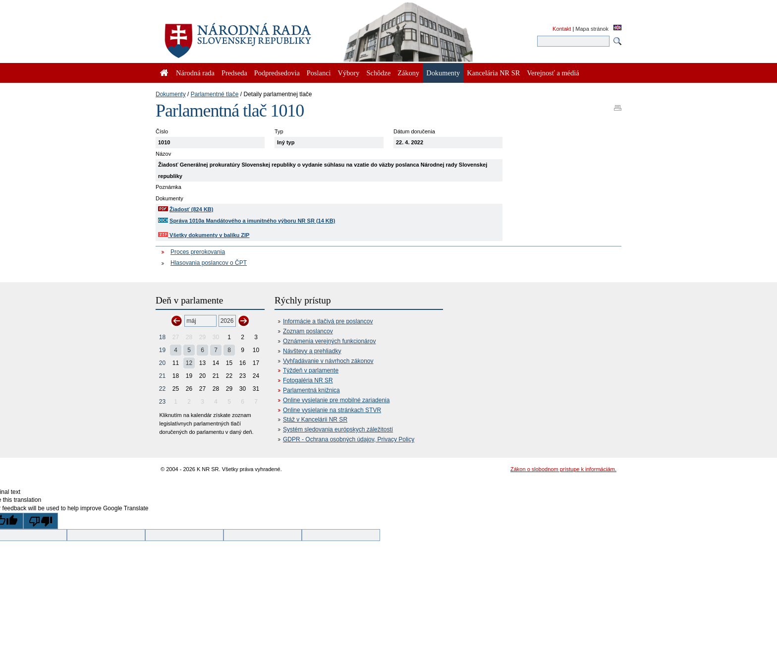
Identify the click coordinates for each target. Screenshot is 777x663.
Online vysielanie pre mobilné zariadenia (336, 400)
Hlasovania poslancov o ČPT (208, 262)
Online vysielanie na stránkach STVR (332, 410)
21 (162, 375)
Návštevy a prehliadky (312, 351)
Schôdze (379, 73)
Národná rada (195, 73)
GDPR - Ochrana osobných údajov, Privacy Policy (348, 439)
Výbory (349, 73)
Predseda (234, 73)
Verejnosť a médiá (553, 73)
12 (189, 363)
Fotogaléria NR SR (308, 380)
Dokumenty (171, 94)
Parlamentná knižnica (311, 390)
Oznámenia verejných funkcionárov (329, 341)
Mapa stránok (592, 29)
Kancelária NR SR (493, 73)
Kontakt (562, 29)
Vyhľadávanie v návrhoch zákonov (328, 361)
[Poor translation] (40, 521)
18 (162, 337)
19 (162, 350)
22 (162, 388)
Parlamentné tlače (215, 94)
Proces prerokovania (197, 251)
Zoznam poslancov (308, 331)
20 (162, 363)
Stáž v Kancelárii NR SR (315, 419)
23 (162, 401)
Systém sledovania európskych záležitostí (338, 429)
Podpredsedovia (277, 73)
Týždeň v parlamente (310, 370)
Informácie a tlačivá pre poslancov (328, 321)
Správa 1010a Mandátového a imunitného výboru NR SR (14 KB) (252, 221)
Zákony (408, 73)
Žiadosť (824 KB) (191, 209)
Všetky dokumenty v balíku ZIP (203, 235)
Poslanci (319, 73)
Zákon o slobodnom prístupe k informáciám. (563, 469)
